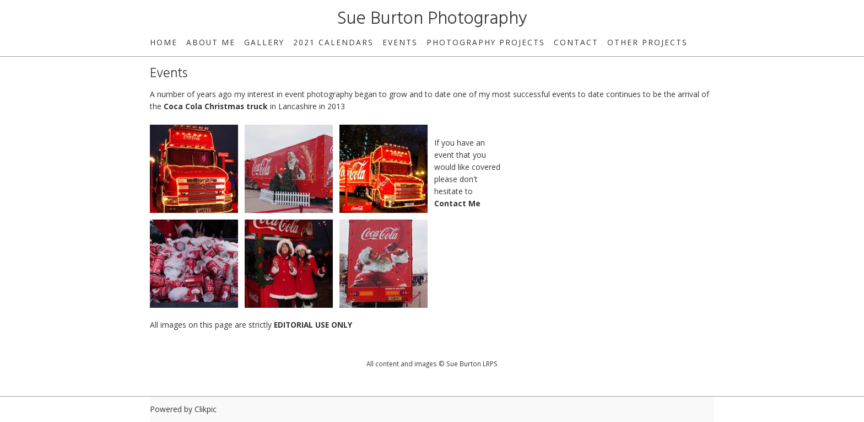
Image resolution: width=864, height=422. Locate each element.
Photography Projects (485, 42)
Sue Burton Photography (432, 19)
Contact (576, 42)
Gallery (264, 42)
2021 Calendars (333, 42)
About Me (210, 42)
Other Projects (647, 42)
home (163, 42)
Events (400, 42)
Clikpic (206, 409)
